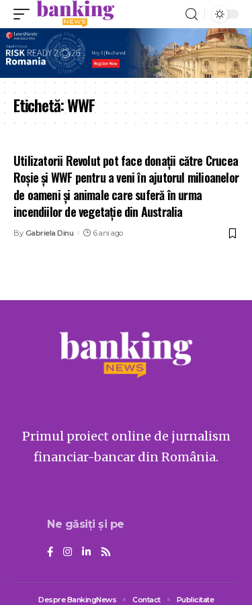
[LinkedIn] (86, 552)
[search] (191, 14)
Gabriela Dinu (50, 233)
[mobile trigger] (24, 14)
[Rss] (106, 552)
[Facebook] (50, 552)
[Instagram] (67, 552)
